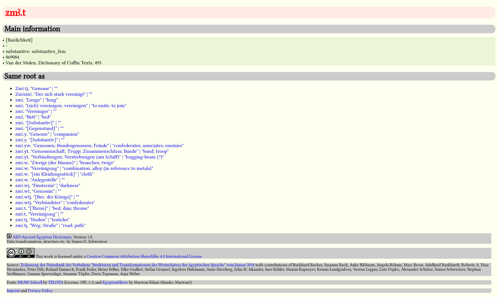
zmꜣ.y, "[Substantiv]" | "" (39, 140)
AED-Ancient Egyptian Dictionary (42, 237)
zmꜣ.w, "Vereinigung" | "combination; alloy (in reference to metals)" (84, 168)
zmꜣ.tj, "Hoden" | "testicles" (42, 220)
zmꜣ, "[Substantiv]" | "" (38, 123)
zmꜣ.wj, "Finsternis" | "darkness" (47, 185)
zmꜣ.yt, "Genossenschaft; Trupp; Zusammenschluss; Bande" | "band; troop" (92, 151)
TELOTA (55, 282)
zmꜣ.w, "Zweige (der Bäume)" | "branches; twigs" (64, 162)
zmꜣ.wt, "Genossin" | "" (38, 191)
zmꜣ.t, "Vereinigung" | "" (39, 214)
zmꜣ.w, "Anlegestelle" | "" (40, 180)
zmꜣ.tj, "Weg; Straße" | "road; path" (50, 225)
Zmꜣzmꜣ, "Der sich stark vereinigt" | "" (53, 94)
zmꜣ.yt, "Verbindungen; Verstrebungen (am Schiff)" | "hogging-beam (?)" (89, 157)
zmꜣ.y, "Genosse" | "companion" (47, 134)
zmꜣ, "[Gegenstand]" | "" (39, 128)
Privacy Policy (40, 290)
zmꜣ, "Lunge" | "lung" (36, 100)
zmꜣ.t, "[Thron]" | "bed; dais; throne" (52, 208)
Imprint (13, 290)
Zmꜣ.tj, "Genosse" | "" (36, 88)
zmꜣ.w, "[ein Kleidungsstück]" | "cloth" (54, 174)
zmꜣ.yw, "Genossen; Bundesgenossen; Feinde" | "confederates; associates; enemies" (99, 145)
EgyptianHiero (115, 282)
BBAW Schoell (30, 282)
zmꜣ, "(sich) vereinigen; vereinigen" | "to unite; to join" (70, 105)
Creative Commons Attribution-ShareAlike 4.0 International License (144, 256)
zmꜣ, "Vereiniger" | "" (36, 111)
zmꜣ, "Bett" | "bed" (33, 117)
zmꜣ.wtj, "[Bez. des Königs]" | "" (47, 197)
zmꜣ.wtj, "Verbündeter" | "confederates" (55, 202)
